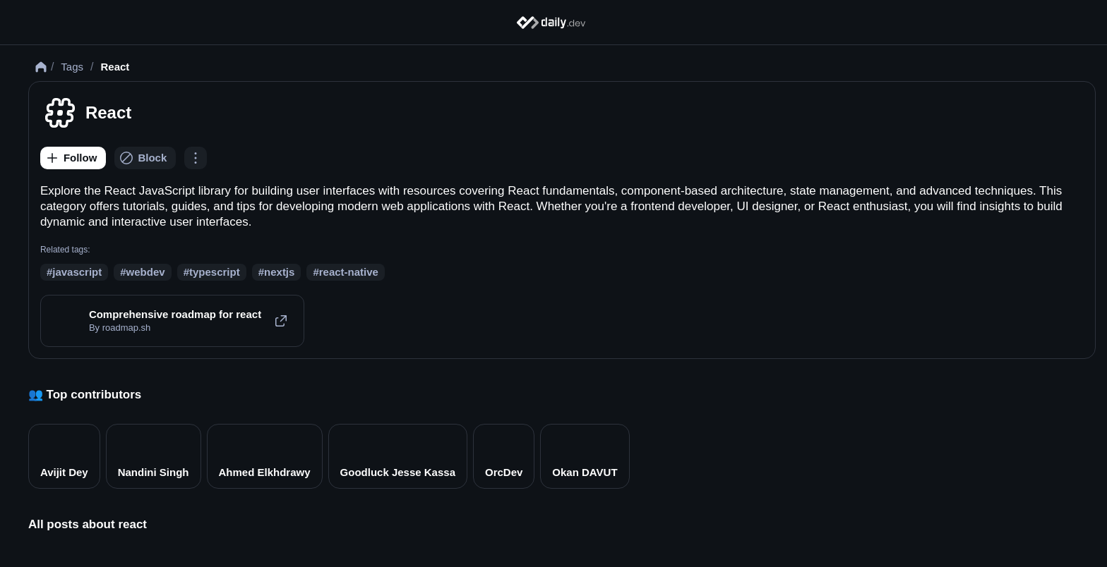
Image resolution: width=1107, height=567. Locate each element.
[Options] (209, 178)
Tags (86, 87)
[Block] (160, 178)
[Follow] (87, 178)
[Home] (554, 22)
